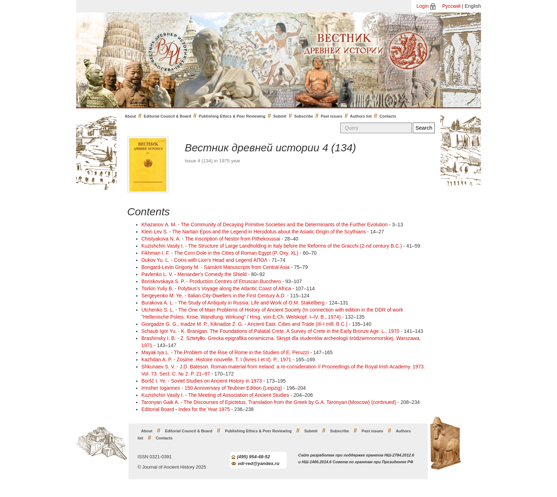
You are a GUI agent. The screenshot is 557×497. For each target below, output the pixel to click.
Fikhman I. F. (155, 253)
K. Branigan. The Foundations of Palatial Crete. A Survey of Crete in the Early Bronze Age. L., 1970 (290, 331)
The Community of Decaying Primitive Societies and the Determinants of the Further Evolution (284, 224)
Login (423, 6)
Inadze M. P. (194, 324)
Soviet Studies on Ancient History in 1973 (216, 381)
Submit (279, 116)
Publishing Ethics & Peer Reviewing (232, 116)
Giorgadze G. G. (159, 324)
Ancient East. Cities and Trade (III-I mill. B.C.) (298, 324)
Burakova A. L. (157, 303)
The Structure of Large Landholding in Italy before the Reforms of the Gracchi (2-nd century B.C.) (295, 246)
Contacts (387, 116)
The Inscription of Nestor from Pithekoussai (232, 239)
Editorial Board (157, 409)
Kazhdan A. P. (156, 359)
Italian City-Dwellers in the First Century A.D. (237, 295)
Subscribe (303, 116)
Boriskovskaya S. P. (163, 281)
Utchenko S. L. (157, 310)
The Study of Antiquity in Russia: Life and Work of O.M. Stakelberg (251, 303)
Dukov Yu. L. (155, 260)
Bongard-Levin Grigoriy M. (170, 267)
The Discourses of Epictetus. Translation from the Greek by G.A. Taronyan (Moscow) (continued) (290, 402)
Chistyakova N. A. (161, 239)
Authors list (361, 116)
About (130, 116)
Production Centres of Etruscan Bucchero (235, 281)
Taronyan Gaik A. (160, 402)
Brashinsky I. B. (158, 338)
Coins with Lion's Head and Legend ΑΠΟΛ (220, 260)
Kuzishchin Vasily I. (162, 246)
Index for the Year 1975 (204, 409)
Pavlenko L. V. (157, 274)
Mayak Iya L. (155, 352)
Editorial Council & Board (167, 116)
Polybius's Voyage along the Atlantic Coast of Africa (234, 288)
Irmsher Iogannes (160, 388)
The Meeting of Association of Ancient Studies (238, 395)
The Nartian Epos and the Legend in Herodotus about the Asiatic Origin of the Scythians (269, 231)
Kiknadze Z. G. (226, 324)
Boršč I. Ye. (154, 381)
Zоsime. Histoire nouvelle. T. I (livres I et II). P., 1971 (234, 359)
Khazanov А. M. (159, 224)
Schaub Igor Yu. (159, 331)
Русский (451, 6)
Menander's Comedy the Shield (212, 274)
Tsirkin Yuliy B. (157, 288)
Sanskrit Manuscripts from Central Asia (247, 267)
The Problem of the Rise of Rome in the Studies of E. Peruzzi (241, 352)
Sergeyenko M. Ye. (162, 295)
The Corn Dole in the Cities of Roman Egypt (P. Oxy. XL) (236, 253)
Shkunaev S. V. (158, 366)
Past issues (331, 116)
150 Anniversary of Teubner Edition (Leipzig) (233, 388)
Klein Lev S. (154, 231)
